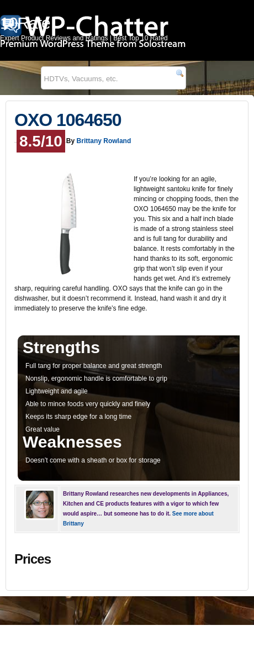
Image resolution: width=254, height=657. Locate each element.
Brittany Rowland (104, 141)
